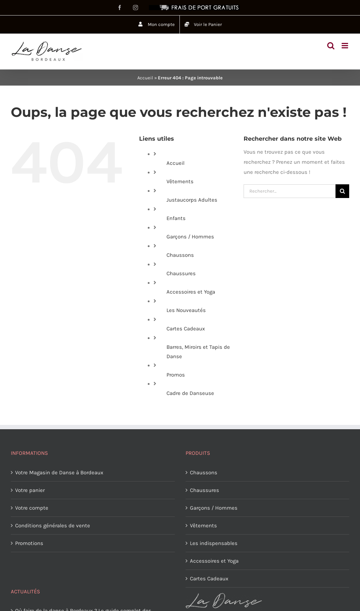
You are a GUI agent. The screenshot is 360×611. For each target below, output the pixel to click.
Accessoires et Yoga (190, 292)
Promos (175, 375)
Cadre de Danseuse (190, 393)
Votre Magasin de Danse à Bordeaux (59, 472)
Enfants (176, 218)
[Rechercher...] (289, 191)
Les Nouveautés (186, 310)
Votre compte (31, 508)
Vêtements (180, 181)
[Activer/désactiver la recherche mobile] (330, 45)
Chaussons (180, 255)
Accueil (145, 77)
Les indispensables (213, 543)
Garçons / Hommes (190, 236)
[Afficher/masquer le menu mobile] (345, 45)
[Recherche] (342, 191)
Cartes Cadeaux (185, 328)
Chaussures (181, 273)
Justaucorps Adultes (191, 200)
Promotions (29, 543)
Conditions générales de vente (52, 525)
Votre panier (30, 490)
